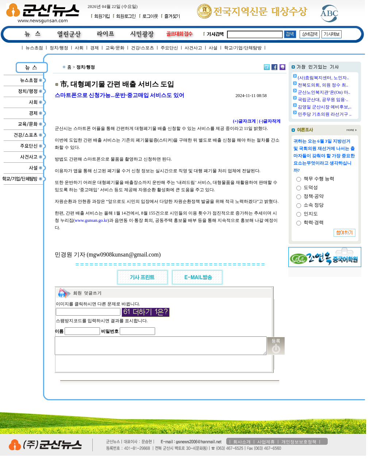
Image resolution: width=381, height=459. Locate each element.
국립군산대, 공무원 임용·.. (341, 99)
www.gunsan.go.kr (87, 220)
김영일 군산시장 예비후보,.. (343, 106)
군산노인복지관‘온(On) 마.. (342, 92)
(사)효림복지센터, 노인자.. (341, 77)
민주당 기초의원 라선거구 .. (343, 114)
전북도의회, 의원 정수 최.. (341, 85)
